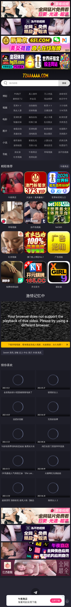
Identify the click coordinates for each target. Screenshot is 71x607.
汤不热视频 (63, 152)
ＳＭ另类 (63, 110)
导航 (5, 154)
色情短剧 (33, 157)
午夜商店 (33, 152)
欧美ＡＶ (48, 105)
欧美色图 (48, 128)
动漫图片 (63, 128)
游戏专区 (63, 93)
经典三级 (33, 122)
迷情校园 (18, 145)
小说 (5, 142)
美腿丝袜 (18, 133)
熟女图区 (48, 133)
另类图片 (63, 133)
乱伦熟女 (48, 122)
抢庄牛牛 (63, 98)
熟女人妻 (18, 110)
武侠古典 (63, 140)
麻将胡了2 (17, 98)
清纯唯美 (33, 133)
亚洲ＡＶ (18, 105)
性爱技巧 (63, 145)
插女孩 (18, 152)
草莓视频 (48, 152)
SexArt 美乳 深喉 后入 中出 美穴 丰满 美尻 (22, 352)
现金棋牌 (48, 98)
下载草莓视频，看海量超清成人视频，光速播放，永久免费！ (38, 344)
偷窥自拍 (18, 128)
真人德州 (33, 93)
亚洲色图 (33, 128)
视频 (5, 107)
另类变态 (63, 122)
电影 (5, 119)
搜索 (64, 83)
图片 (5, 130)
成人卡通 (48, 117)
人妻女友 (48, 140)
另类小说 (33, 145)
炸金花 (33, 98)
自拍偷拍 (33, 105)
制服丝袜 (18, 122)
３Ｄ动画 (63, 105)
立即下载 (56, 600)
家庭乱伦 (33, 140)
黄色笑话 (48, 145)
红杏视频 (18, 157)
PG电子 (17, 93)
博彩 (5, 96)
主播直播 (48, 110)
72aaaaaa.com (35, 76)
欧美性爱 (63, 117)
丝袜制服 (33, 110)
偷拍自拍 (33, 117)
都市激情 (18, 140)
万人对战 (48, 93)
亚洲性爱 (18, 117)
